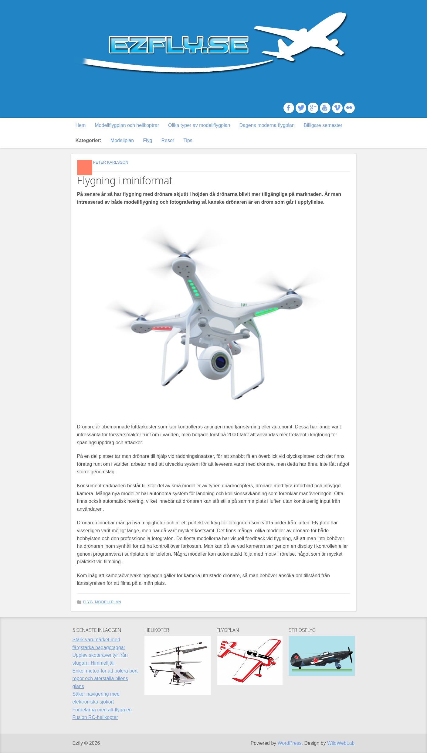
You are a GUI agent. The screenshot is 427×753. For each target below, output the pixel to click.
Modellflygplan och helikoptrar (127, 125)
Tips (187, 140)
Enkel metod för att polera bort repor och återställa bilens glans (105, 678)
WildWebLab (340, 743)
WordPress (290, 743)
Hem (81, 125)
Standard (84, 167)
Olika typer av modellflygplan (199, 125)
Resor (167, 140)
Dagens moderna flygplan (267, 125)
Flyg (147, 140)
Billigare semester (323, 125)
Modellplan (122, 140)
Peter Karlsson (110, 162)
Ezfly (213, 44)
